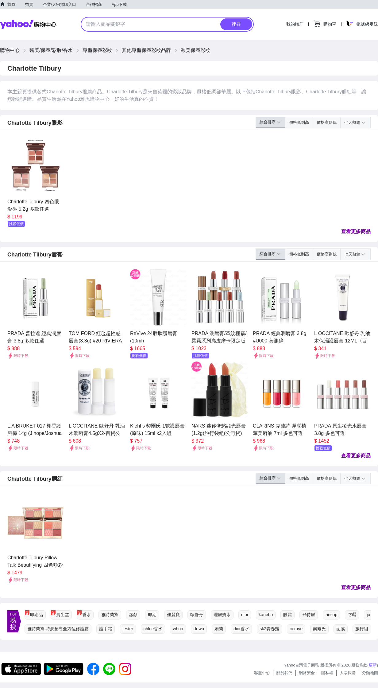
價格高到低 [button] (327, 122)
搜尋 (236, 24)
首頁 (11, 4)
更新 (373, 665)
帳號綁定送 (367, 24)
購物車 (329, 24)
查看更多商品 (356, 231)
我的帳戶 (294, 24)
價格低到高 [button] (299, 122)
